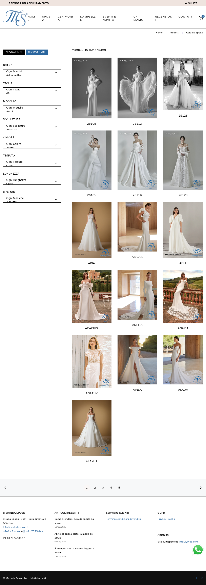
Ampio (30, 111)
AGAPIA (183, 328)
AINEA (137, 389)
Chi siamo (138, 18)
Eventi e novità (109, 18)
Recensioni (163, 18)
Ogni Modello (30, 108)
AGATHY (92, 393)
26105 (91, 195)
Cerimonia (65, 18)
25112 (137, 123)
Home (31, 18)
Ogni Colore (30, 144)
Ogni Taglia (30, 89)
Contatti (186, 18)
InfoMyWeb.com (188, 541)
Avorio (30, 148)
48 (30, 93)
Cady (30, 166)
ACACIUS (91, 328)
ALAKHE (91, 461)
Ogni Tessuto (30, 162)
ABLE (183, 263)
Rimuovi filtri (36, 52)
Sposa (46, 18)
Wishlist (191, 3)
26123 (183, 195)
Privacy (162, 518)
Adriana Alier (30, 75)
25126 (183, 115)
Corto (30, 184)
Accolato (30, 129)
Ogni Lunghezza (30, 180)
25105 (91, 123)
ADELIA (137, 325)
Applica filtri (14, 52)
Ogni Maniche (30, 198)
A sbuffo (30, 202)
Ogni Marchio (30, 71)
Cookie (172, 518)
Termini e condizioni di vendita (123, 518)
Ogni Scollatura (30, 126)
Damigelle (88, 18)
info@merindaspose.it (15, 527)
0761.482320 (11, 531)
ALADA (183, 389)
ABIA (91, 263)
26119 (137, 195)
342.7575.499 (33, 531)
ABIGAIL (137, 257)
